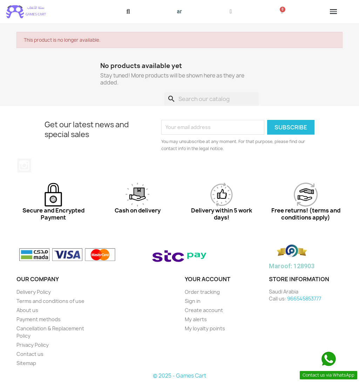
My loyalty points (205, 328)
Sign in (193, 301)
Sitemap (26, 363)
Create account (204, 310)
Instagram (24, 165)
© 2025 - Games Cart (179, 375)
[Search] (211, 99)
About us (27, 310)
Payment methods (38, 319)
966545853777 (304, 298)
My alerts (196, 319)
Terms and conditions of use (50, 301)
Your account (207, 279)
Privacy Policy (32, 345)
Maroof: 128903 (291, 266)
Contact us (29, 354)
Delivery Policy (33, 292)
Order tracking (202, 292)
